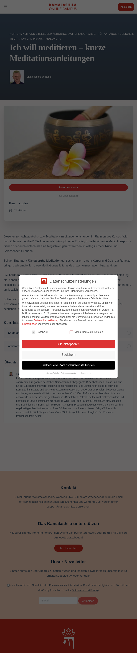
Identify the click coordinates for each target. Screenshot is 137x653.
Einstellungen (29, 323)
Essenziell (40, 332)
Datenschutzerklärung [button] (70, 373)
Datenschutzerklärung (46, 320)
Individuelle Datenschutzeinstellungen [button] (68, 365)
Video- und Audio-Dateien (86, 332)
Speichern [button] (69, 354)
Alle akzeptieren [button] (68, 344)
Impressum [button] (86, 373)
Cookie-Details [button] (52, 373)
